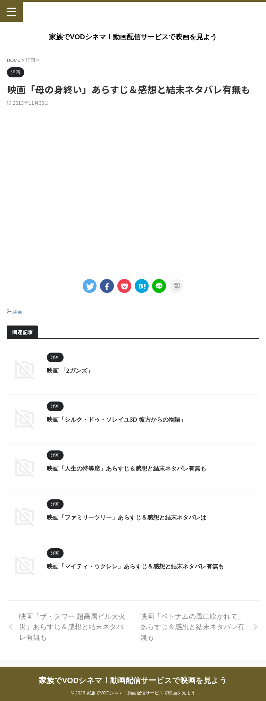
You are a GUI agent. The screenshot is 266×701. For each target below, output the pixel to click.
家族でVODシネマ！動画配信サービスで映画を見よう (133, 37)
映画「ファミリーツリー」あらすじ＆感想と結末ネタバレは (131, 517)
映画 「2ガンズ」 (71, 370)
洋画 (17, 311)
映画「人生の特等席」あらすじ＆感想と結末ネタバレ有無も (131, 468)
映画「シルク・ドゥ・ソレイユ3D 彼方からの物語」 (120, 419)
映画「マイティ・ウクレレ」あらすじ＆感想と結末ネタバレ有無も (140, 566)
